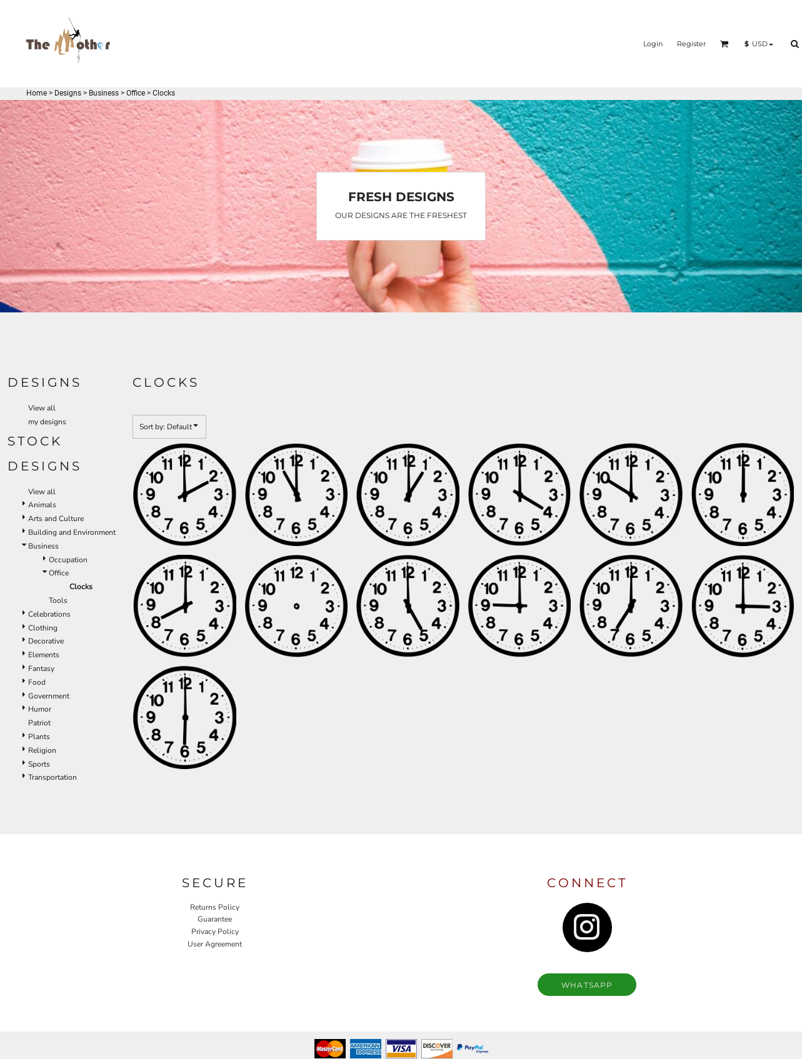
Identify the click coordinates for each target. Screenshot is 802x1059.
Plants (39, 737)
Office (135, 93)
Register (691, 43)
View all (42, 408)
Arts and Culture (56, 519)
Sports (39, 764)
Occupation (68, 560)
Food (37, 682)
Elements (43, 655)
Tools (58, 600)
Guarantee (215, 919)
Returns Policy (214, 907)
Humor (39, 709)
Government (48, 696)
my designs (47, 422)
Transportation (52, 777)
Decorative (46, 641)
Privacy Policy (215, 932)
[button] (724, 43)
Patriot (39, 723)
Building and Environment (72, 532)
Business (104, 93)
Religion (42, 750)
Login (653, 43)
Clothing (43, 628)
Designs (67, 93)
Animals (42, 505)
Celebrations (49, 614)
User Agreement (215, 944)
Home (36, 93)
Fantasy (41, 669)
